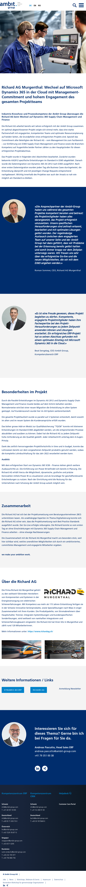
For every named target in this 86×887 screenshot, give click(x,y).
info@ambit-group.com (10, 807)
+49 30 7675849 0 (38, 821)
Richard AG (38, 690)
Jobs (4, 879)
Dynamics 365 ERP (13, 690)
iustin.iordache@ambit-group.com (14, 852)
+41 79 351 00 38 (44, 755)
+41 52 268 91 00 (38, 810)
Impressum (47, 879)
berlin (32, 818)
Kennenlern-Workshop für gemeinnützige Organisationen (23, 882)
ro (39, 5)
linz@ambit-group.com (10, 829)
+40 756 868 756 (9, 858)
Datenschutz (58, 879)
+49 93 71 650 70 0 (10, 821)
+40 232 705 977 (9, 855)
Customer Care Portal (67, 804)
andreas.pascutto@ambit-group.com (55, 751)
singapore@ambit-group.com (12, 841)
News (11, 879)
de (30, 5)
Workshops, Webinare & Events (28, 879)
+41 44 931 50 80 (9, 810)
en (35, 5)
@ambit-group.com (41, 818)
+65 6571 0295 (8, 844)
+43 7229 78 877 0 (10, 832)
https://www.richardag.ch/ (40, 631)
